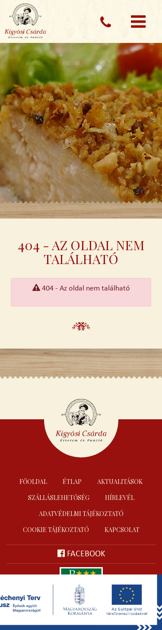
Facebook (81, 553)
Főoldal (33, 481)
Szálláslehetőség (58, 497)
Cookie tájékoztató (56, 530)
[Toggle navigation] (138, 22)
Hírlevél (119, 497)
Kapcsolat (122, 530)
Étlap (72, 481)
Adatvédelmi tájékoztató (81, 513)
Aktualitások (120, 481)
